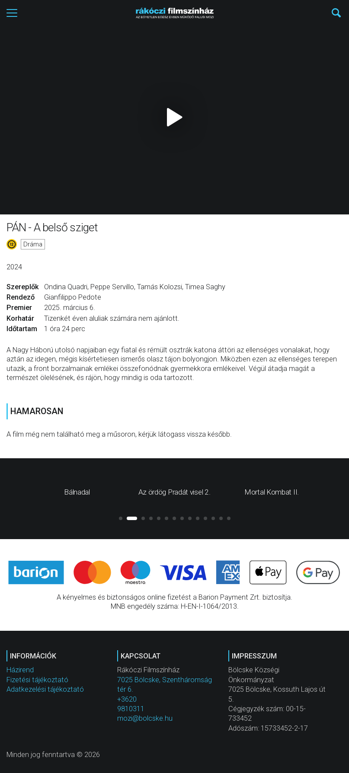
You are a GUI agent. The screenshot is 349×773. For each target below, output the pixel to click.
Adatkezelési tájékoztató (45, 689)
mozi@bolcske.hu (145, 718)
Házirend (20, 670)
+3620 (127, 699)
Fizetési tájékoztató (37, 680)
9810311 (130, 709)
